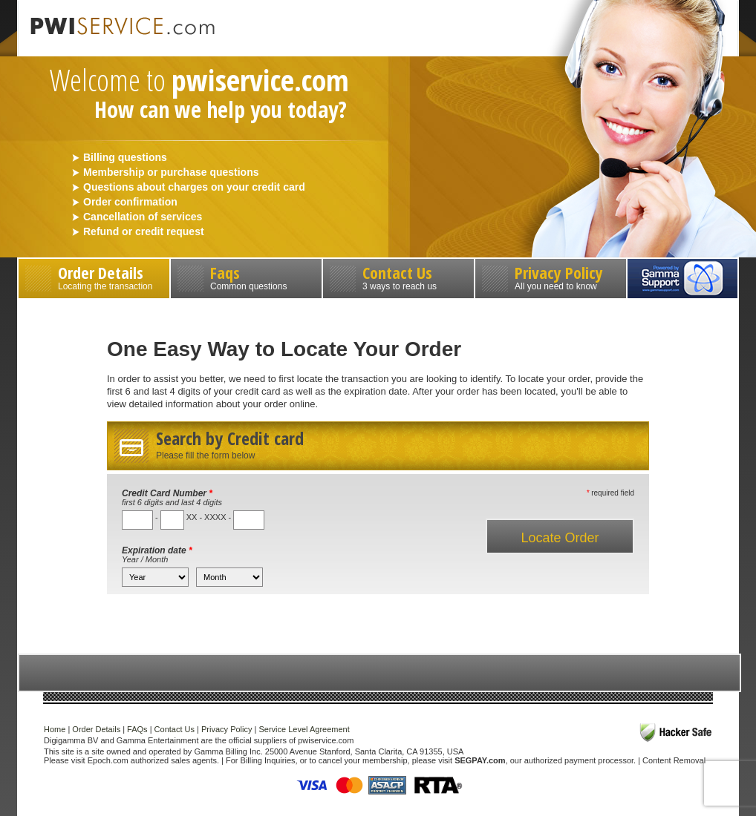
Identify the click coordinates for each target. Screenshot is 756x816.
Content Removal (674, 760)
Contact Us (398, 276)
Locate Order (560, 537)
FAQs (137, 729)
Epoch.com (108, 760)
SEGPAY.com (479, 760)
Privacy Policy (550, 276)
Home (54, 729)
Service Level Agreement (303, 729)
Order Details (94, 276)
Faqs (246, 276)
